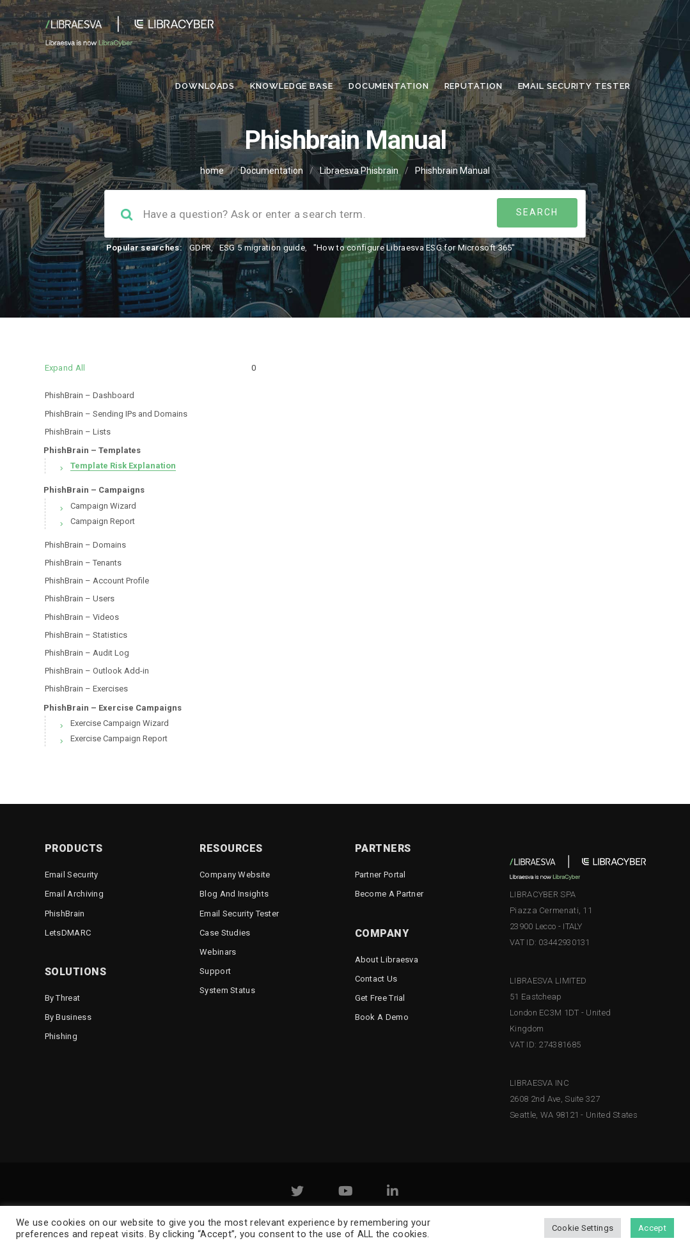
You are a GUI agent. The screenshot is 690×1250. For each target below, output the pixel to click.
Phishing (61, 1036)
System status (227, 990)
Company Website (235, 874)
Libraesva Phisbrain (359, 171)
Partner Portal (380, 874)
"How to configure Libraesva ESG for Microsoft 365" (414, 247)
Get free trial (380, 998)
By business (68, 1017)
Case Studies (225, 933)
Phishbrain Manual (452, 171)
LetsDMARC (68, 933)
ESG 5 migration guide (262, 247)
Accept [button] (652, 1228)
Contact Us (376, 979)
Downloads (205, 86)
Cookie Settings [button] (583, 1228)
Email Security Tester (574, 86)
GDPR (200, 247)
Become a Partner (389, 894)
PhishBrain (65, 913)
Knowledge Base (291, 86)
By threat (63, 998)
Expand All (65, 368)
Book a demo (382, 1017)
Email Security (71, 874)
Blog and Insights (234, 894)
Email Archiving (74, 894)
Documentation (389, 86)
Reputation (473, 86)
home (212, 171)
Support (215, 971)
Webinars (218, 952)
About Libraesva (387, 959)
